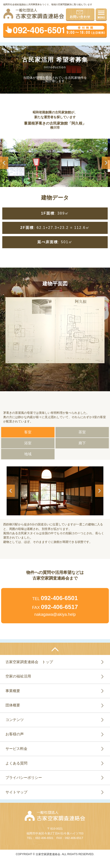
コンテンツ (14, 720)
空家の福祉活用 (18, 676)
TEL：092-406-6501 (40, 838)
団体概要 (12, 705)
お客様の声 (14, 734)
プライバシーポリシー (23, 778)
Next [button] (106, 163)
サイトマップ (16, 792)
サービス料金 (16, 749)
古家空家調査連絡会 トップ (29, 662)
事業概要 (12, 691)
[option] (55, 163)
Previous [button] (4, 163)
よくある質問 (16, 763)
